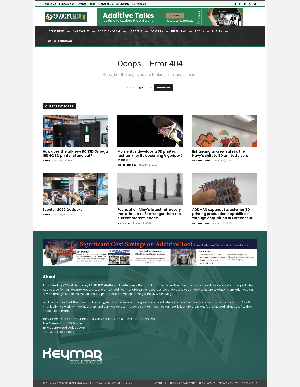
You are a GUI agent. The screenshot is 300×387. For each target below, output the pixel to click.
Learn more (61, 311)
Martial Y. (123, 223)
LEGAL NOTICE (207, 383)
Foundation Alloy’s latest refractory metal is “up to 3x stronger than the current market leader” (149, 213)
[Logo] (65, 17)
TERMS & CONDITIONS (182, 383)
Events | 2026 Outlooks (63, 209)
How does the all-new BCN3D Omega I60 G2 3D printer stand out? (75, 153)
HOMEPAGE (163, 87)
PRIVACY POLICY (228, 383)
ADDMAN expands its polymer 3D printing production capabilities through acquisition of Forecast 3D (222, 213)
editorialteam (126, 164)
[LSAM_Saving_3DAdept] (150, 252)
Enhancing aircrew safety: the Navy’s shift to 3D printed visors (220, 153)
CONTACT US (249, 383)
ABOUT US (160, 383)
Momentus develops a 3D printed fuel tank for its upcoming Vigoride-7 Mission (150, 155)
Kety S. (47, 160)
